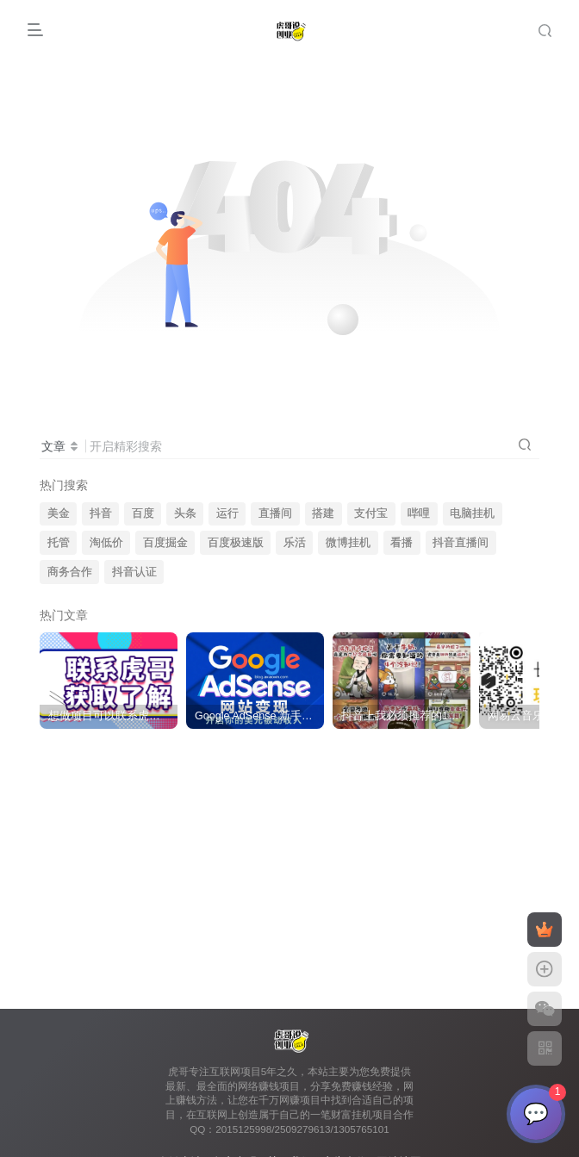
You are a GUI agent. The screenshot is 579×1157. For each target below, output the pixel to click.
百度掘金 (165, 543)
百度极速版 (236, 543)
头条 (185, 513)
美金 (58, 513)
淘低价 (106, 543)
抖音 (101, 513)
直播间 (275, 513)
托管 (58, 543)
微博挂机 (348, 543)
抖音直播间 (461, 543)
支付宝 (371, 513)
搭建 (323, 513)
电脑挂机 (472, 513)
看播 (401, 543)
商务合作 (69, 572)
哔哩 (419, 513)
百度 (143, 513)
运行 (227, 513)
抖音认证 (134, 572)
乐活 (294, 543)
